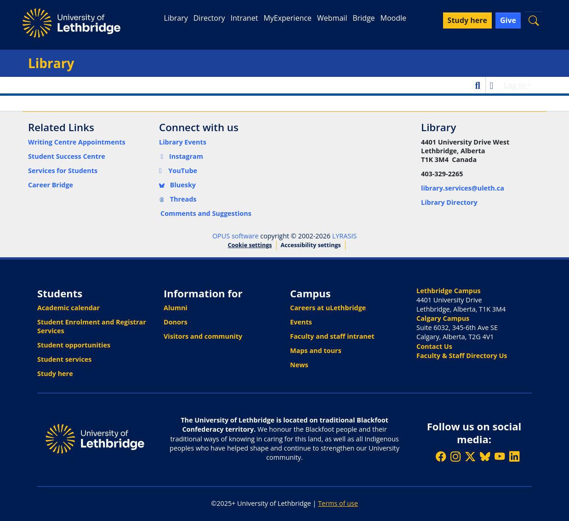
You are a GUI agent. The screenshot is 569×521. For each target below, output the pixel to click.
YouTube (178, 170)
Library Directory (449, 202)
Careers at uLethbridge (328, 307)
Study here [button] (467, 20)
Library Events (182, 142)
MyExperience (287, 18)
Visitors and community (203, 336)
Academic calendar (68, 307)
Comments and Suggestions (205, 213)
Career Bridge (50, 184)
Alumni (176, 307)
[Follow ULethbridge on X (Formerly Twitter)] (470, 456)
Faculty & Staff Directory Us (461, 355)
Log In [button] (516, 85)
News (299, 364)
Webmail (332, 18)
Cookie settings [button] (250, 245)
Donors (176, 322)
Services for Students (62, 170)
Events (301, 322)
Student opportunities (73, 345)
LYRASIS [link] (344, 236)
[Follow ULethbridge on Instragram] (455, 456)
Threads (178, 199)
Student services (64, 359)
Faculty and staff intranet (332, 336)
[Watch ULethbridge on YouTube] (499, 456)
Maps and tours (315, 350)
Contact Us (434, 346)
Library (176, 18)
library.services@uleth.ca (462, 188)
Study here (55, 373)
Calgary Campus (442, 318)
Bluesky (177, 184)
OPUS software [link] (235, 236)
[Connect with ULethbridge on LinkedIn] (514, 456)
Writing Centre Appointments (76, 142)
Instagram (181, 156)
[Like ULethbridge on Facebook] (440, 456)
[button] (533, 20)
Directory (209, 18)
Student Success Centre (66, 156)
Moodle (393, 18)
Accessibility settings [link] (311, 245)
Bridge (364, 18)
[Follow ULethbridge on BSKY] (485, 456)
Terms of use (338, 503)
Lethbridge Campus (448, 290)
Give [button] (508, 20)
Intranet (244, 18)
